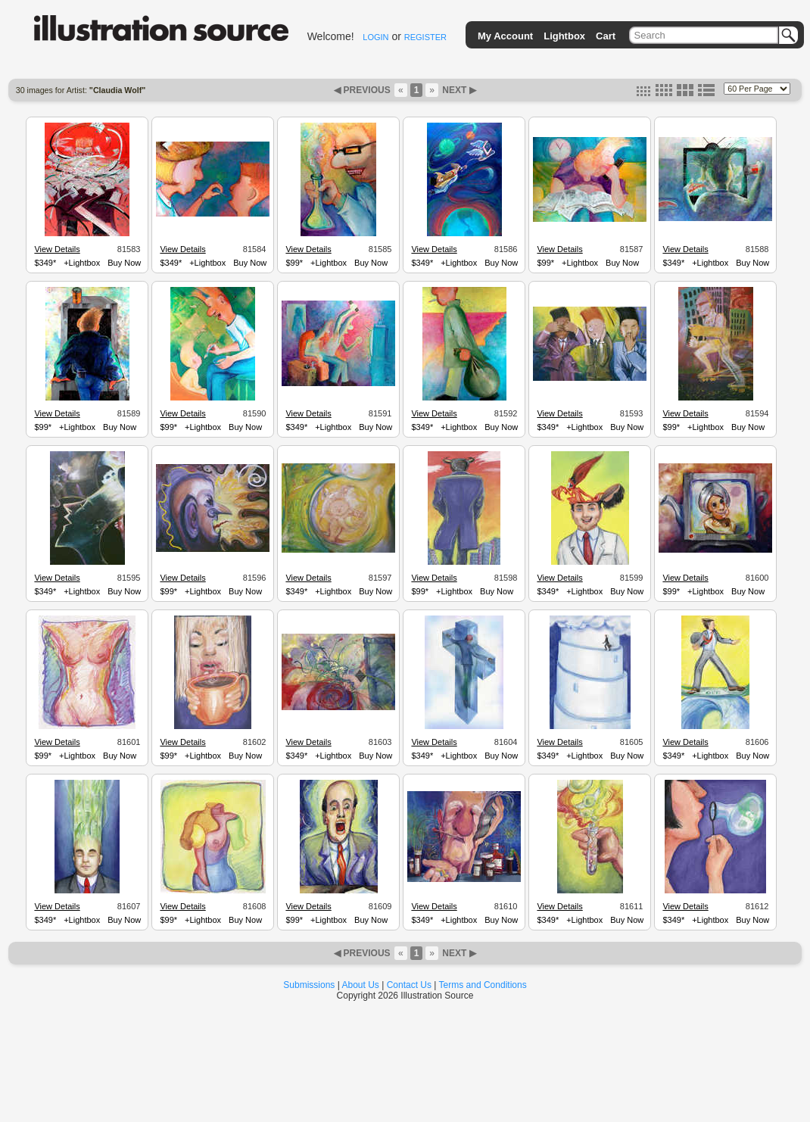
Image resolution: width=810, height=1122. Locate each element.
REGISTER (425, 37)
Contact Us (409, 985)
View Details (56, 249)
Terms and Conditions (483, 985)
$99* (294, 262)
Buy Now (124, 262)
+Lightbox (82, 262)
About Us (360, 985)
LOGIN (375, 37)
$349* (45, 262)
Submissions (309, 985)
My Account (505, 36)
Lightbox (564, 36)
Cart (605, 36)
